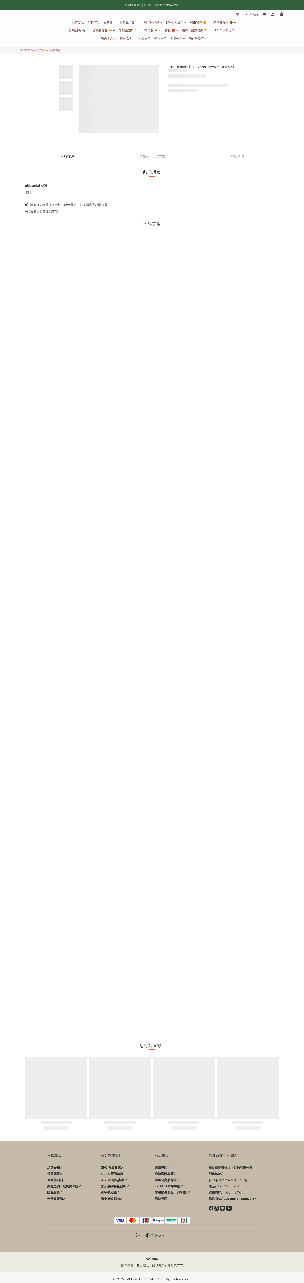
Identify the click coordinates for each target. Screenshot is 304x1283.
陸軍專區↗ (162, 1168)
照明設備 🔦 (79, 30)
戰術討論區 (198, 38)
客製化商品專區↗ (167, 1180)
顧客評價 (236, 156)
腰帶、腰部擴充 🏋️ (196, 30)
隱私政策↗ (55, 1192)
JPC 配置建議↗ (112, 1168)
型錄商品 (94, 22)
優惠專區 (160, 38)
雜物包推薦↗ (110, 1192)
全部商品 (144, 38)
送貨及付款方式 (152, 156)
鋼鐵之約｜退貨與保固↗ (64, 1186)
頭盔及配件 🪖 (224, 22)
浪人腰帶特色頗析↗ (115, 1186)
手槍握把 (55, 50)
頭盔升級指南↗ (112, 1199)
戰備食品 (108, 38)
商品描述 (67, 156)
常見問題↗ (55, 1174)
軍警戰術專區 (130, 22)
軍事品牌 (127, 38)
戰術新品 (78, 22)
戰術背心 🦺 (200, 22)
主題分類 (177, 38)
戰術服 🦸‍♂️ (152, 30)
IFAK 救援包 (176, 22)
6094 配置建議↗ (113, 1174)
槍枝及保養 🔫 (103, 30)
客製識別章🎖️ (130, 30)
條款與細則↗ (56, 1180)
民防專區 (110, 22)
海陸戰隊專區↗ (166, 1174)
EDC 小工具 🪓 (226, 30)
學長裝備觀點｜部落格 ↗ (172, 1192)
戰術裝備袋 (153, 22)
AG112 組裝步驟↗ (114, 1180)
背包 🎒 (171, 30)
